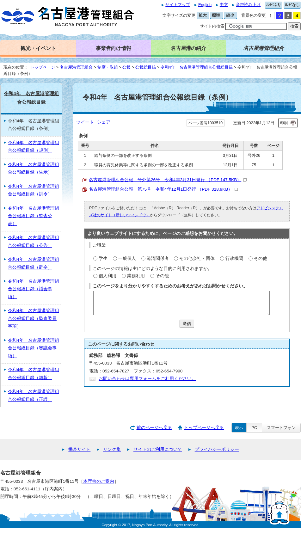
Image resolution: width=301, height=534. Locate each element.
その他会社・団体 (197, 258)
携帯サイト (79, 449)
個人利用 (107, 275)
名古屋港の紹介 (188, 48)
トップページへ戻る (204, 427)
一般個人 (127, 258)
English (205, 4)
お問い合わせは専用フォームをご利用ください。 (147, 378)
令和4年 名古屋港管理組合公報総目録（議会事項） (33, 289)
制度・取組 (107, 67)
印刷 (284, 123)
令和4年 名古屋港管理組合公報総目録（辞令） (33, 263)
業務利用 (136, 275)
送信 (187, 323)
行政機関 (234, 258)
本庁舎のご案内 (98, 481)
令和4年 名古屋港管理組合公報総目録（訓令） (33, 190)
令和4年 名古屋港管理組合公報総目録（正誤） (33, 395)
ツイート (85, 122)
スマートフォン (281, 427)
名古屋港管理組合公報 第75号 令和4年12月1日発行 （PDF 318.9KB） (163, 189)
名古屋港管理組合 (76, 67)
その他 (260, 258)
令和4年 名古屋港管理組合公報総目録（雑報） (33, 373)
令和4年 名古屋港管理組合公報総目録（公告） (33, 241)
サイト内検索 (212, 26)
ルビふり (273, 5)
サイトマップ (177, 4)
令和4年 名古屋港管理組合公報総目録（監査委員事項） (33, 318)
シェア (103, 122)
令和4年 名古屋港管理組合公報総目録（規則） (33, 146)
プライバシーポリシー (217, 449)
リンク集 (112, 449)
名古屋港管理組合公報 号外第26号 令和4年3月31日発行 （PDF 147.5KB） (168, 179)
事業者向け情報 (113, 48)
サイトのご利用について (157, 449)
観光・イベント (38, 48)
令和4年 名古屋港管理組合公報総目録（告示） (33, 168)
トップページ (42, 67)
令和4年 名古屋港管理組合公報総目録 (197, 67)
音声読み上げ (248, 4)
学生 (103, 258)
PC (254, 427)
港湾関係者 (158, 258)
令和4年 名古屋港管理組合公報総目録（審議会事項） (33, 348)
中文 (224, 4)
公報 (126, 67)
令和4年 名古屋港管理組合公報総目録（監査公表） (33, 216)
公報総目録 (145, 67)
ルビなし (292, 5)
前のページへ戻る (154, 427)
